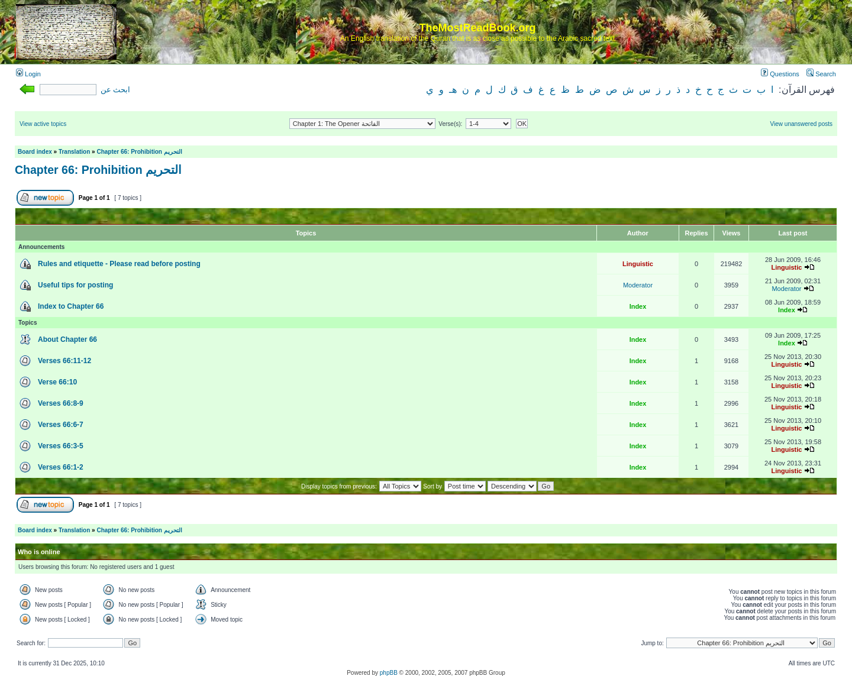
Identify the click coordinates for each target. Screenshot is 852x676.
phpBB (389, 672)
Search (821, 73)
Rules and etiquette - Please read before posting (119, 264)
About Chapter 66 (67, 339)
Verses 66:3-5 (60, 446)
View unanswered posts (801, 124)
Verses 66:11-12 (64, 361)
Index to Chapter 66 (71, 306)
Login (28, 73)
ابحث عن (115, 90)
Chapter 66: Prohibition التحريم (139, 151)
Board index (35, 151)
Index (638, 306)
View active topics (43, 124)
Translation (74, 151)
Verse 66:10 (57, 382)
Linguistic (637, 263)
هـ (453, 90)
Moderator (638, 285)
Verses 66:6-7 (60, 425)
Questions (780, 73)
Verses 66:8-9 (60, 403)
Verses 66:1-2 (60, 467)
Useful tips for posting (75, 285)
